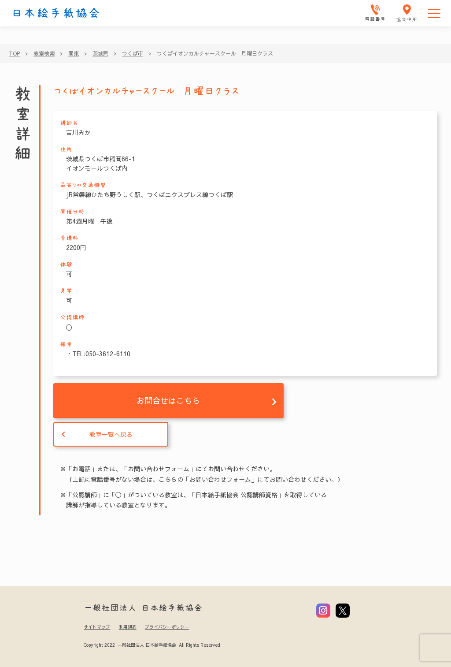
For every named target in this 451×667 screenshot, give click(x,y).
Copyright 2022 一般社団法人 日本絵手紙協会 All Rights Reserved (152, 645)
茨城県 (100, 53)
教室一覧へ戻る (111, 434)
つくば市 (132, 53)
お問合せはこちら (168, 400)
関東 (73, 53)
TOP (14, 53)
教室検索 (44, 53)
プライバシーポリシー (167, 627)
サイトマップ (97, 627)
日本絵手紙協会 (56, 13)
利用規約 (128, 627)
